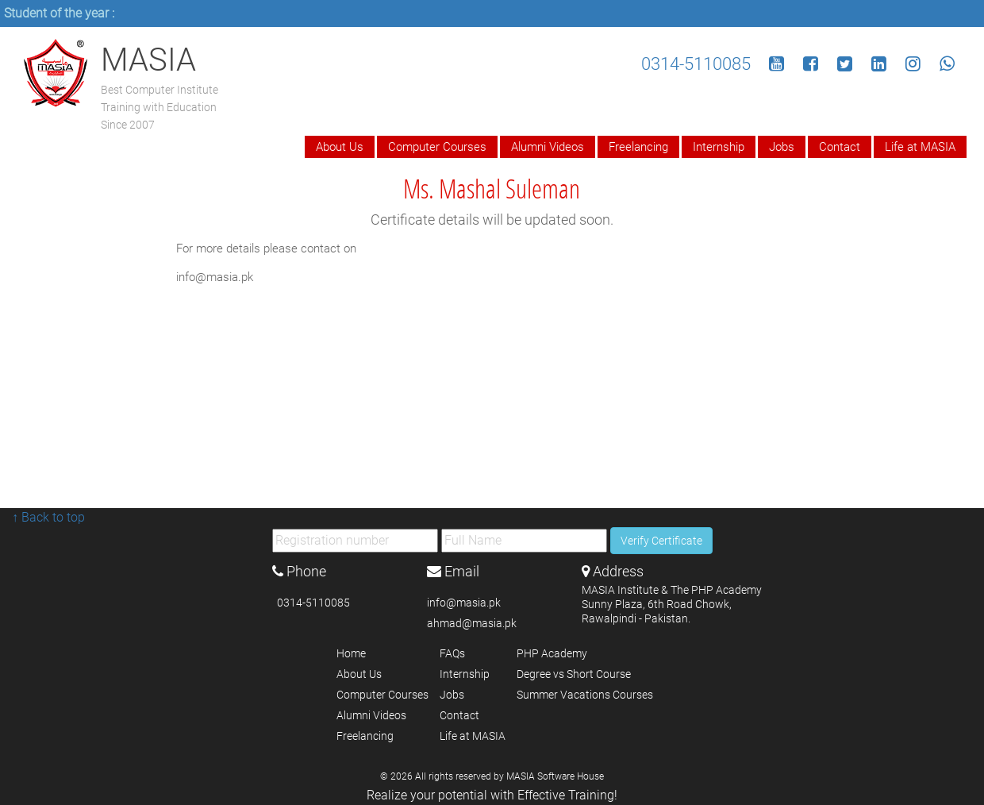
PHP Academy (552, 653)
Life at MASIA (920, 147)
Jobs (781, 147)
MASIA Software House (555, 776)
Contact (839, 147)
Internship (718, 147)
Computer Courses (437, 147)
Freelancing (638, 147)
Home (351, 653)
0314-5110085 (696, 64)
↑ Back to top (48, 517)
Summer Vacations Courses (585, 694)
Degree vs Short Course (574, 674)
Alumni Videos (547, 147)
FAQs (452, 653)
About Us (339, 147)
